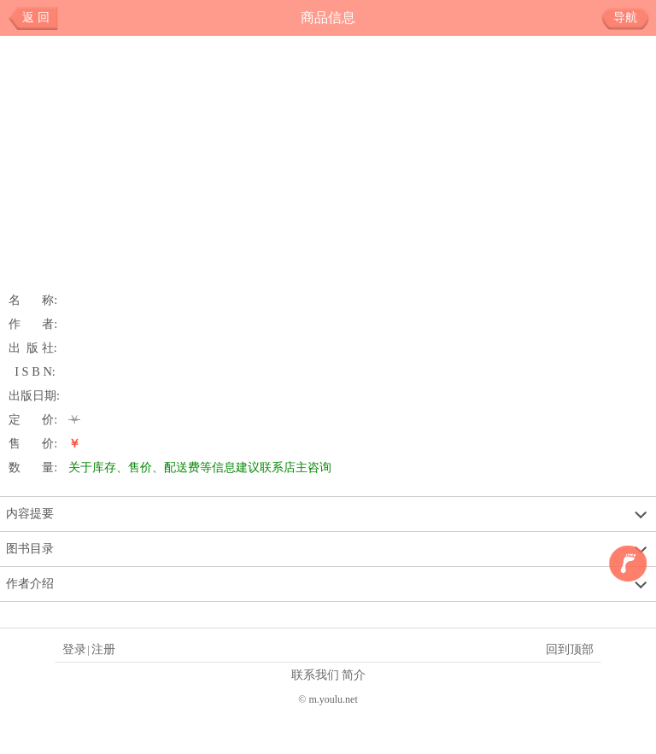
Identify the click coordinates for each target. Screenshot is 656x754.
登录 (74, 649)
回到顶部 (570, 649)
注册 (103, 649)
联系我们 (315, 674)
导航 (631, 18)
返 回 (36, 17)
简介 (354, 674)
